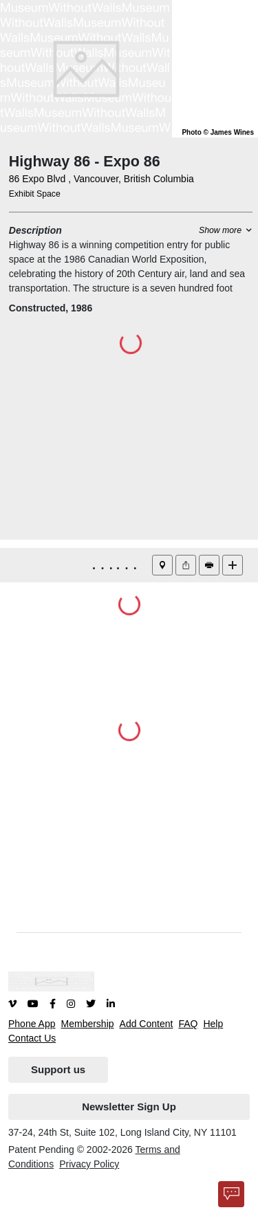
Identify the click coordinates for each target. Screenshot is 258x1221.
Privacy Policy (89, 1163)
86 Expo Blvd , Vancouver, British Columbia (101, 178)
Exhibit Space (35, 194)
